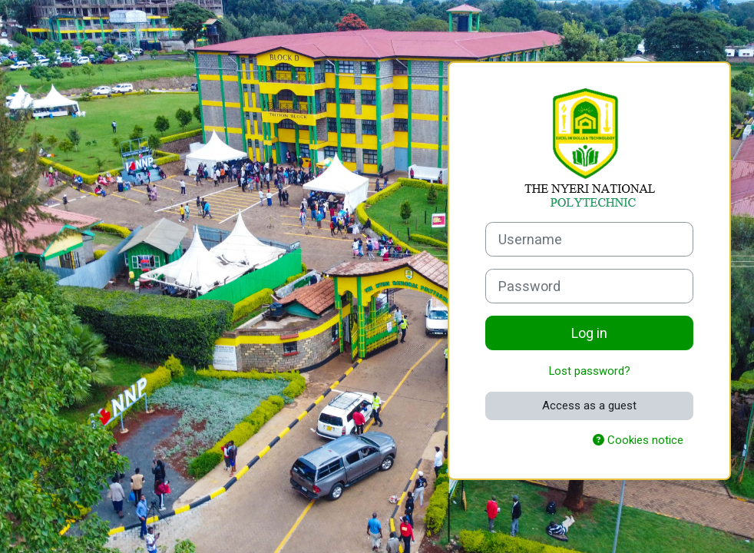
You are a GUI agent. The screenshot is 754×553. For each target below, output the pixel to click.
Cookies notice (638, 440)
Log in (589, 333)
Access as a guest (589, 405)
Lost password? (589, 371)
